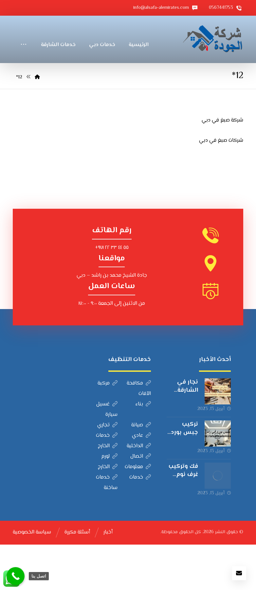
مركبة (108, 429)
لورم (109, 502)
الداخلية (139, 491)
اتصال (140, 502)
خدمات (107, 481)
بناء (143, 450)
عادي (141, 481)
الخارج (108, 491)
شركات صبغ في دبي (221, 186)
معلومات (138, 512)
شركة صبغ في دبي (222, 166)
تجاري (107, 471)
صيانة (141, 471)
